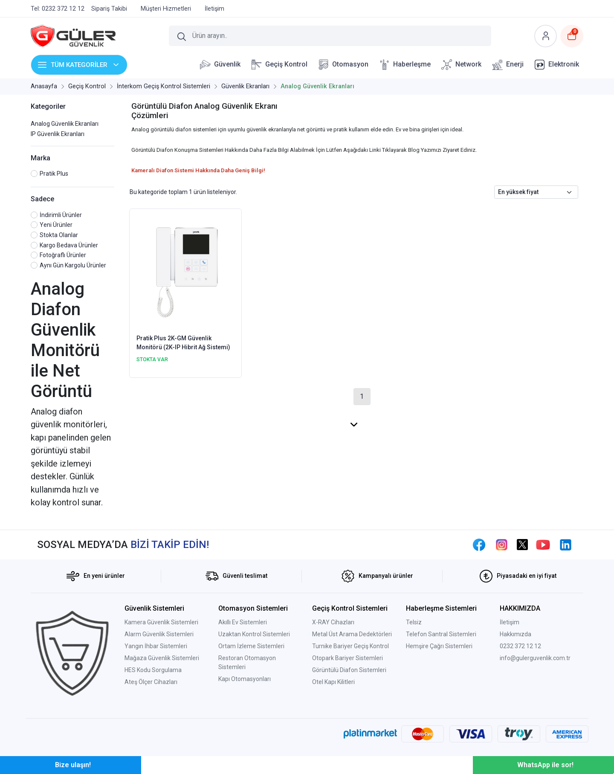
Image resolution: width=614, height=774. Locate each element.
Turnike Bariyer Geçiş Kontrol (350, 646)
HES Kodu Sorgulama (153, 670)
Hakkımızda (515, 634)
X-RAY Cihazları (333, 622)
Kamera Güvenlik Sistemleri (161, 622)
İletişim (509, 622)
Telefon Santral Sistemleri (441, 634)
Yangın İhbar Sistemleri (156, 646)
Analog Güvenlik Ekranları (64, 123)
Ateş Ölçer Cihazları (151, 681)
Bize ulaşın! (73, 765)
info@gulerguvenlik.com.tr (535, 658)
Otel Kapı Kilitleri (333, 681)
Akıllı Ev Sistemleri (242, 622)
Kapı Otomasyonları (244, 678)
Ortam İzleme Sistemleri (251, 646)
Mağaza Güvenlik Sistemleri (162, 658)
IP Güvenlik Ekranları (57, 133)
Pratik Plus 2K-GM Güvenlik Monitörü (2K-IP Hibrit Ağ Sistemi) (183, 343)
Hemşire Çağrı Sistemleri (439, 646)
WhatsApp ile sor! (545, 765)
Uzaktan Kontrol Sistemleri (254, 634)
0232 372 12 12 (520, 646)
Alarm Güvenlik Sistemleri (159, 634)
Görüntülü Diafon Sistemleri (349, 670)
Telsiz (414, 622)
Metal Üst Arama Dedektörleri (352, 634)
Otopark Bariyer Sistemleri (347, 658)
